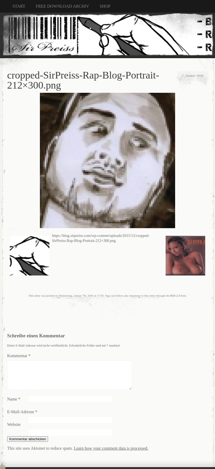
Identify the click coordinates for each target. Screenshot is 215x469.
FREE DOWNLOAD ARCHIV (62, 6)
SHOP (105, 6)
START (18, 6)
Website (14, 424)
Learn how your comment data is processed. (111, 448)
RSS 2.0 (175, 295)
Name (13, 399)
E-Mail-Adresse (22, 412)
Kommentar (18, 355)
